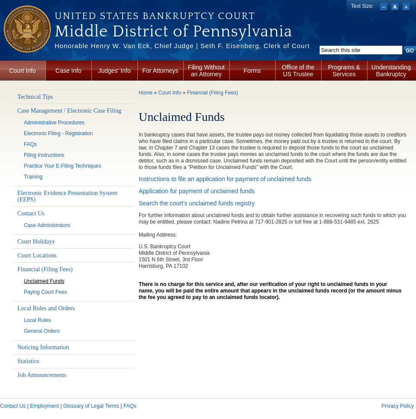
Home (146, 93)
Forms (252, 70)
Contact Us (31, 213)
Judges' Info (114, 70)
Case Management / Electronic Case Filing (69, 110)
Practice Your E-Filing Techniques (62, 166)
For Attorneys (160, 70)
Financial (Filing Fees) (45, 269)
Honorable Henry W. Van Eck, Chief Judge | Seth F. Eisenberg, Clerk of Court (182, 45)
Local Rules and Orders (46, 308)
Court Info (22, 70)
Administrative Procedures (54, 123)
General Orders (42, 331)
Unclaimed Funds (44, 281)
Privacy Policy (397, 406)
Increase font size (407, 8)
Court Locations (37, 255)
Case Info (68, 70)
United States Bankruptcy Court (155, 16)
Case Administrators (47, 225)
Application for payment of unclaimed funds (197, 191)
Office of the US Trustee (298, 71)
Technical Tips (35, 97)
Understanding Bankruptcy (391, 71)
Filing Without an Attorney (206, 71)
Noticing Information (43, 347)
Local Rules (37, 320)
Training (33, 177)
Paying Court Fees (45, 292)
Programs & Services (344, 71)
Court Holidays (36, 241)
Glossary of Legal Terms (91, 406)
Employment (44, 406)
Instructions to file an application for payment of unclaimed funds (226, 178)
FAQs (30, 144)
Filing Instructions (44, 155)
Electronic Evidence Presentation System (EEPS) (67, 196)
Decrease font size (384, 8)
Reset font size (395, 8)
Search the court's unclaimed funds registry (197, 203)
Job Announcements (41, 375)
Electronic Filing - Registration (58, 133)
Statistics (28, 361)
